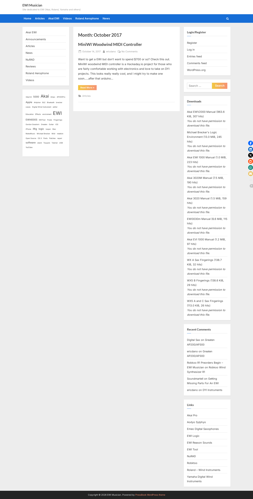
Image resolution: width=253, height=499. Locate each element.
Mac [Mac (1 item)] (54, 129)
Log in (191, 49)
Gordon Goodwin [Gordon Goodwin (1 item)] (32, 124)
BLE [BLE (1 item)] (43, 102)
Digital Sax (193, 339)
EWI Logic (193, 435)
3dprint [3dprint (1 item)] (29, 97)
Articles (40, 18)
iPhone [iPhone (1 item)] (28, 129)
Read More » (88, 88)
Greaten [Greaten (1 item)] (44, 124)
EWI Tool (192, 449)
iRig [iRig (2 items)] (35, 128)
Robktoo (192, 463)
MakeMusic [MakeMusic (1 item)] (30, 134)
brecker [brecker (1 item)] (59, 102)
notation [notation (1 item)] (60, 134)
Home (27, 18)
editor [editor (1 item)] (55, 107)
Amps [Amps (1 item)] (53, 97)
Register (192, 42)
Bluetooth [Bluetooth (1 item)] (50, 102)
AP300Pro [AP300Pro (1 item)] (61, 97)
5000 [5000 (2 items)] (36, 96)
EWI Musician (32, 5)
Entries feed (194, 56)
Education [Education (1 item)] (30, 114)
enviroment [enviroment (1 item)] (46, 114)
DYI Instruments (212, 390)
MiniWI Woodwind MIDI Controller (110, 44)
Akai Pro (192, 415)
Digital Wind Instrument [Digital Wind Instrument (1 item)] (41, 107)
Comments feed (197, 63)
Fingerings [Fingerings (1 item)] (58, 120)
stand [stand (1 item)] (39, 143)
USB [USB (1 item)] (61, 143)
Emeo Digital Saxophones (203, 429)
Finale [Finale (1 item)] (49, 120)
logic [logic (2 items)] (41, 128)
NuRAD (30, 59)
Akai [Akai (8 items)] (45, 96)
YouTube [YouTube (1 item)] (29, 147)
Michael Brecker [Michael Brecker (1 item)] (43, 134)
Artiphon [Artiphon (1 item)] (37, 102)
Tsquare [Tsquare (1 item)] (46, 143)
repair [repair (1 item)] (59, 138)
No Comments (129, 51)
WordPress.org (196, 70)
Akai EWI (53, 18)
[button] (250, 143)
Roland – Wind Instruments (203, 470)
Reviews (31, 66)
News (106, 18)
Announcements (36, 39)
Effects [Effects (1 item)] (38, 114)
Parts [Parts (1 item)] (45, 138)
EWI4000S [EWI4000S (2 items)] (31, 119)
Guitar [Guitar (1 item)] (51, 124)
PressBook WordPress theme (150, 495)
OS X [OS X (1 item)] (40, 138)
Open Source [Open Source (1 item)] (31, 138)
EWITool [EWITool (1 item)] (42, 120)
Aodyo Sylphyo (196, 422)
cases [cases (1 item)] (28, 107)
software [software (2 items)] (31, 142)
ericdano (111, 51)
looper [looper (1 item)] (48, 129)
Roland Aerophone (87, 18)
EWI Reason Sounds (199, 442)
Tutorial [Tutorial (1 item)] (55, 143)
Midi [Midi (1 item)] (53, 134)
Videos (67, 18)
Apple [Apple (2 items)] (29, 102)
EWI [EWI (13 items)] (57, 113)
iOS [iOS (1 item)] (56, 124)
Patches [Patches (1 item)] (52, 138)
